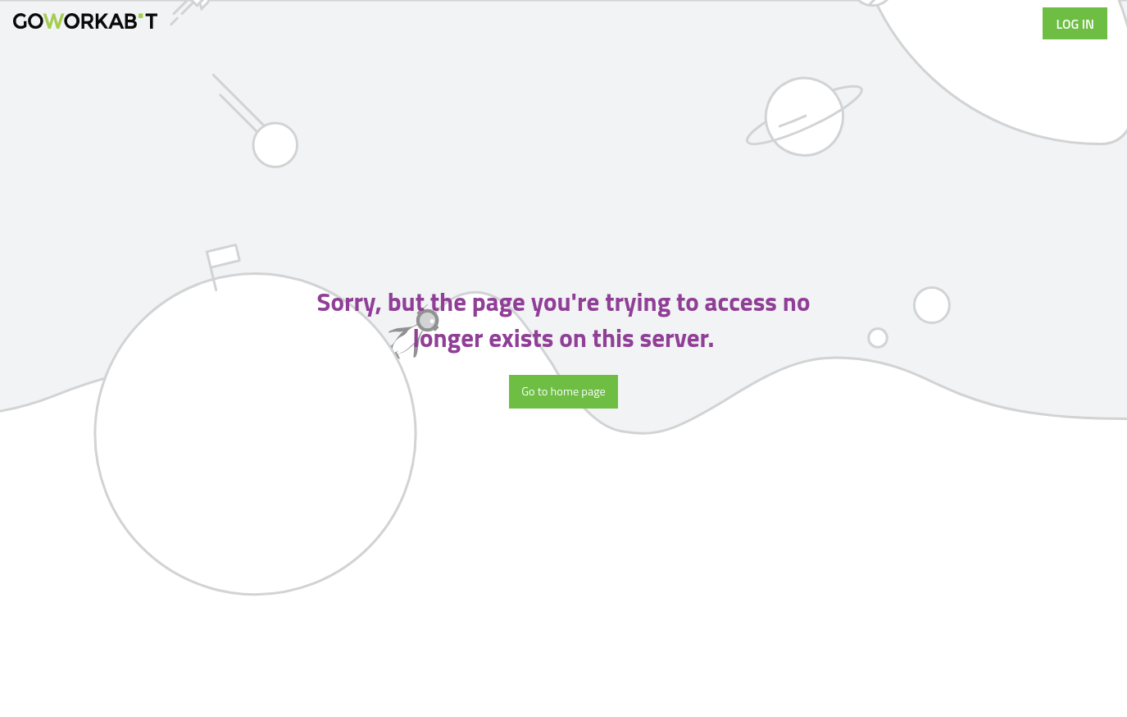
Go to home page (563, 391)
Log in (1075, 24)
